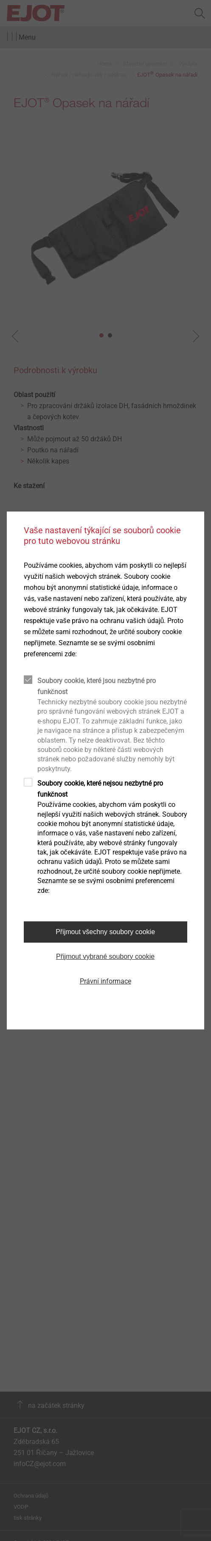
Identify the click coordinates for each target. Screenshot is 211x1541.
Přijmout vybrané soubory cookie (105, 956)
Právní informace (105, 981)
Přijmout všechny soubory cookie (105, 931)
